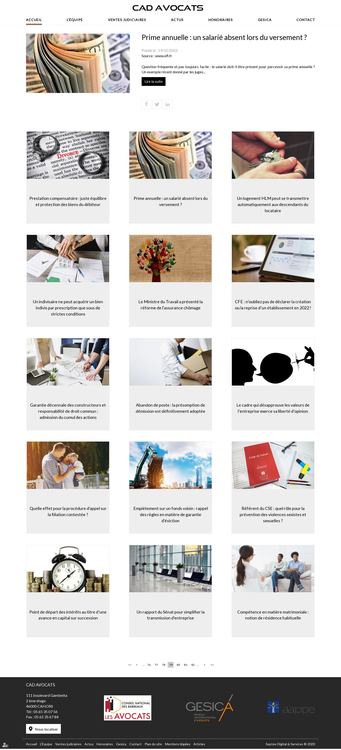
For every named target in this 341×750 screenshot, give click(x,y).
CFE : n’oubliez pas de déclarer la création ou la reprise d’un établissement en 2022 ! (273, 304)
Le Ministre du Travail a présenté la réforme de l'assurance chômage (170, 304)
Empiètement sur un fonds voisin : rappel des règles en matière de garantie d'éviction (170, 514)
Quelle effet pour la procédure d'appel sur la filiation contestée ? (67, 511)
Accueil (34, 20)
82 (193, 666)
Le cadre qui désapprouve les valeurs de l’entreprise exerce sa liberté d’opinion (273, 408)
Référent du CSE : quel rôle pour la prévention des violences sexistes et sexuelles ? (273, 514)
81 (185, 666)
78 (163, 666)
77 (156, 666)
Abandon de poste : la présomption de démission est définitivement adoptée (170, 408)
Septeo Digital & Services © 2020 (290, 745)
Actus (177, 20)
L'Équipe (75, 20)
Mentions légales (177, 745)
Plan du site (153, 745)
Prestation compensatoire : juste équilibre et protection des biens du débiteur (67, 200)
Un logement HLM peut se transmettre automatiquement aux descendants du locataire (274, 203)
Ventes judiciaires (127, 20)
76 (149, 666)
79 (171, 666)
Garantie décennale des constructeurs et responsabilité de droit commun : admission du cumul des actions (67, 411)
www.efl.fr (163, 55)
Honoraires (220, 20)
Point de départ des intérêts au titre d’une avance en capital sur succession (67, 615)
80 (178, 666)
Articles (199, 745)
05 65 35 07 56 (45, 712)
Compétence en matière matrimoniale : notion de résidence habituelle (273, 615)
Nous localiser (46, 730)
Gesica (265, 20)
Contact (305, 20)
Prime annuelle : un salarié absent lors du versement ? (171, 200)
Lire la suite (153, 81)
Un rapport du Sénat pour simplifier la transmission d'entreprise (171, 615)
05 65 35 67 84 (46, 718)
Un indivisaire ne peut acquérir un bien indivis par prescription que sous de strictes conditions (67, 307)
